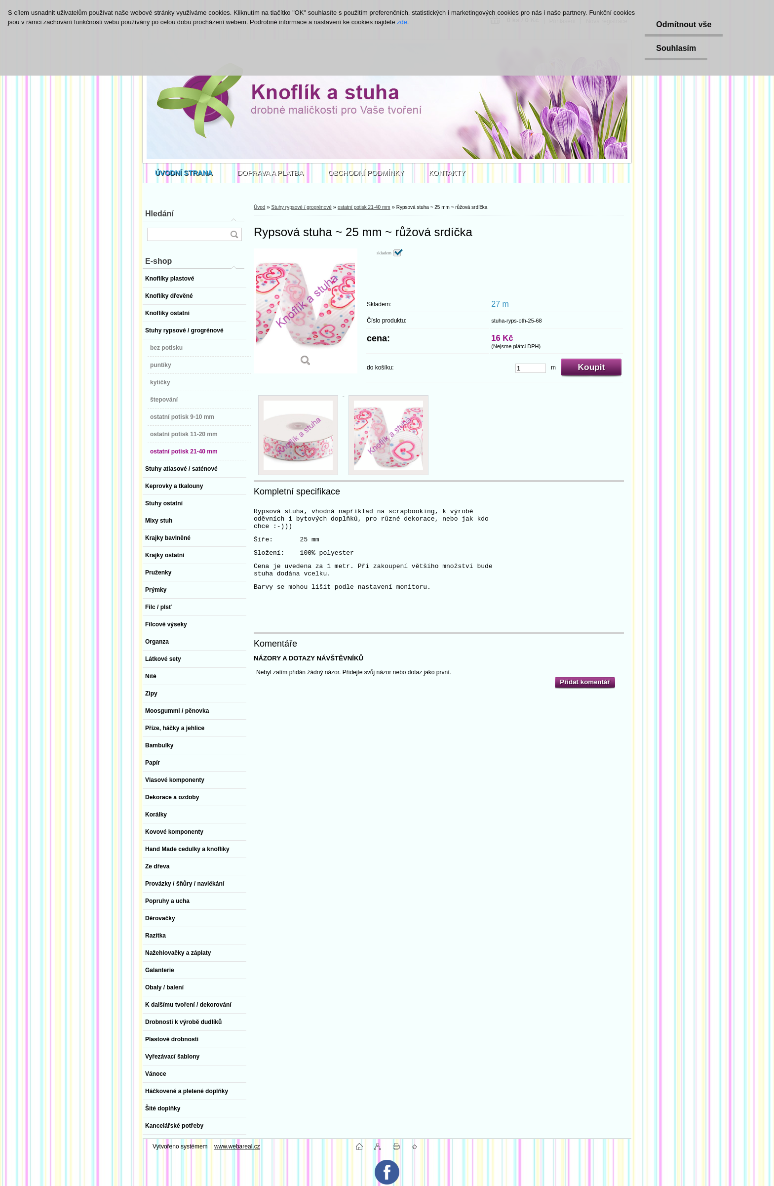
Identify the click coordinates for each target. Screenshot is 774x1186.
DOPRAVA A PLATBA (270, 173)
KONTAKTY (447, 173)
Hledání (159, 213)
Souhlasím (674, 48)
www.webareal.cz (237, 1146)
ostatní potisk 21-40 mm (364, 207)
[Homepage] (184, 173)
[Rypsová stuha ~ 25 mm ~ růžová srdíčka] (305, 311)
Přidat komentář (585, 682)
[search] (234, 234)
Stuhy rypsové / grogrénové (301, 207)
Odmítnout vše (681, 24)
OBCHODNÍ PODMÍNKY (366, 173)
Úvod (259, 207)
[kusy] (530, 368)
